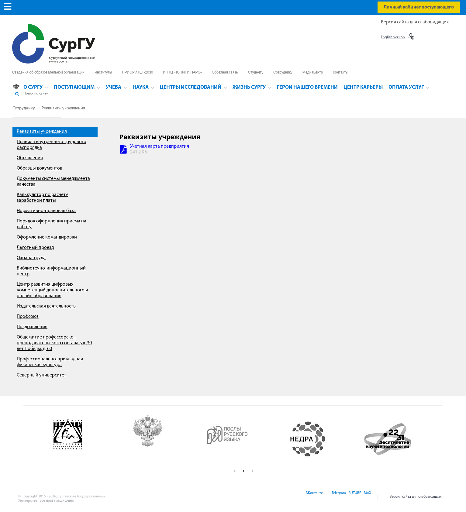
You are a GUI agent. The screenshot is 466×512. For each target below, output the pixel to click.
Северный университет (41, 375)
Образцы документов (39, 168)
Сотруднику (24, 108)
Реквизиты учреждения (63, 108)
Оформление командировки (47, 237)
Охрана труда (31, 258)
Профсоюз (28, 316)
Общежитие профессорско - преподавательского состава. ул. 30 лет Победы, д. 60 (54, 343)
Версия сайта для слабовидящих (415, 22)
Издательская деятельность (46, 306)
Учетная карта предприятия (159, 146)
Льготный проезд (35, 247)
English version (393, 37)
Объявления (30, 158)
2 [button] (243, 471)
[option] (84, 439)
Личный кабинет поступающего (419, 7)
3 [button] (253, 471)
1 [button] (234, 471)
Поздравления (32, 327)
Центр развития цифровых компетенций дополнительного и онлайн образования (52, 290)
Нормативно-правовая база (46, 210)
